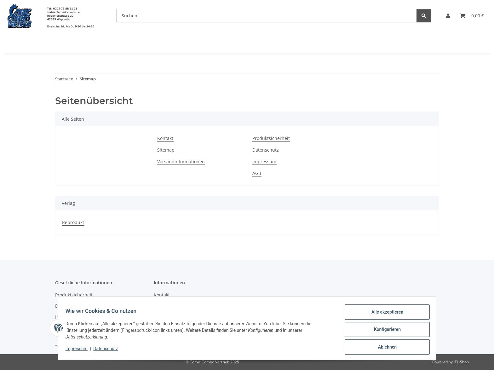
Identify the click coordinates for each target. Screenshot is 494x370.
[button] (448, 15)
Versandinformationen (181, 162)
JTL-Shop (461, 362)
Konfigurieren (384, 331)
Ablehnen (384, 347)
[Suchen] (267, 15)
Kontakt (165, 138)
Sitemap (166, 150)
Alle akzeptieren (384, 314)
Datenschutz (108, 350)
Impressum (79, 350)
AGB (256, 173)
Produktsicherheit (271, 138)
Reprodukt (73, 222)
